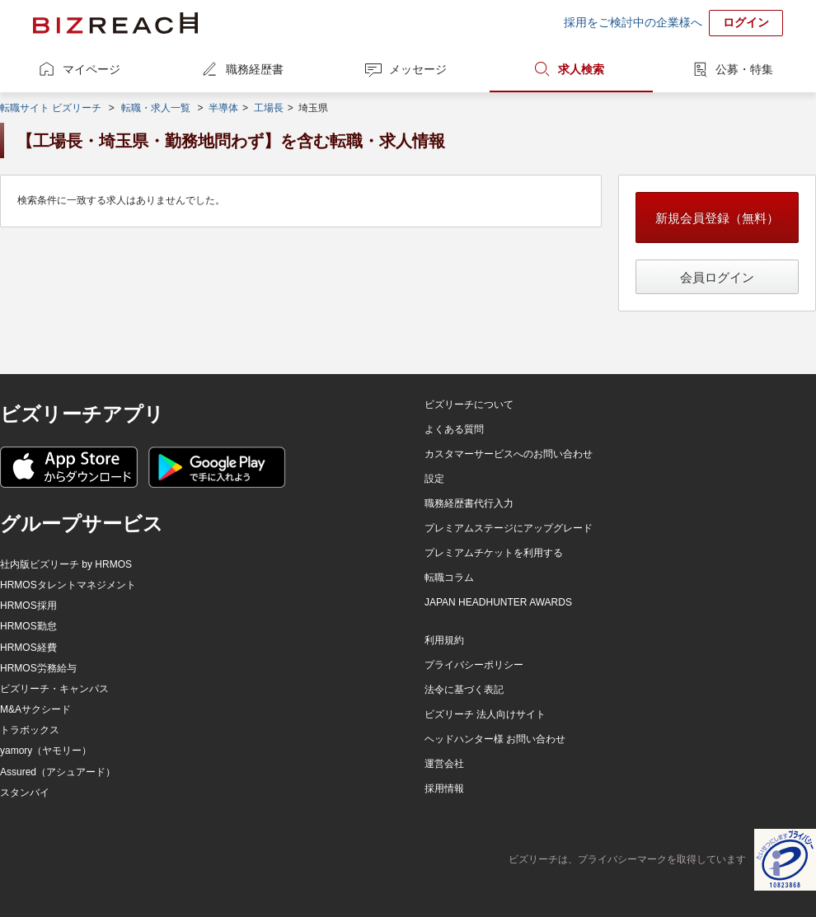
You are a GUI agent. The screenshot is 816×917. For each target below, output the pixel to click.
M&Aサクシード (35, 709)
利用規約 (444, 640)
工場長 (269, 108)
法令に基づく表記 (464, 689)
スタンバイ (24, 792)
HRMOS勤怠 (28, 626)
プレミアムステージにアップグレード (508, 528)
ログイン (746, 22)
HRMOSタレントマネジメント (68, 585)
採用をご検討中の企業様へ (633, 22)
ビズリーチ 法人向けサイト (485, 714)
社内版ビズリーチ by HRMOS (66, 564)
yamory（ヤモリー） (45, 750)
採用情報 (444, 788)
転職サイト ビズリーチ (50, 108)
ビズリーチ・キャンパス (54, 689)
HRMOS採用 (28, 605)
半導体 (223, 108)
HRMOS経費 (28, 647)
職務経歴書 (255, 69)
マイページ (91, 69)
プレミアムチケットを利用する (493, 553)
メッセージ (418, 69)
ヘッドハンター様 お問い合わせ (494, 739)
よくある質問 (454, 429)
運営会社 (444, 764)
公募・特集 (744, 69)
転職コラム (449, 577)
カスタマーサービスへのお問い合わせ (508, 454)
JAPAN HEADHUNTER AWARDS (498, 602)
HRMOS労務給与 (38, 668)
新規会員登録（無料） (717, 218)
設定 (434, 478)
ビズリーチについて (469, 404)
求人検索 (581, 69)
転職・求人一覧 (155, 108)
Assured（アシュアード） (57, 772)
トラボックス (29, 730)
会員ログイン (717, 277)
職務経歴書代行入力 (469, 503)
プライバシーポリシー (473, 665)
